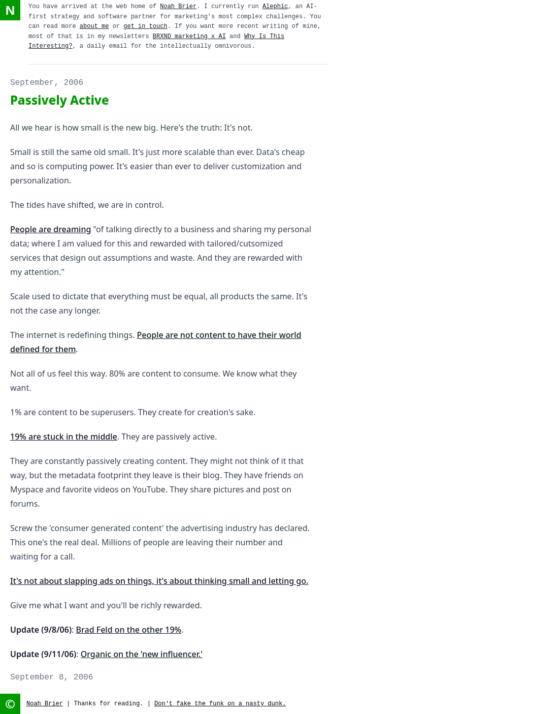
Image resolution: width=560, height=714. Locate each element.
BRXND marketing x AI (189, 36)
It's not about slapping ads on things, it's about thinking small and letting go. (159, 580)
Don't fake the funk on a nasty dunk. (220, 703)
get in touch (145, 26)
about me (94, 26)
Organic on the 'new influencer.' (142, 654)
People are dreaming (50, 229)
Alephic (275, 6)
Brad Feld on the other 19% (129, 629)
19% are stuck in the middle (63, 436)
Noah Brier (178, 6)
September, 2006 (46, 82)
